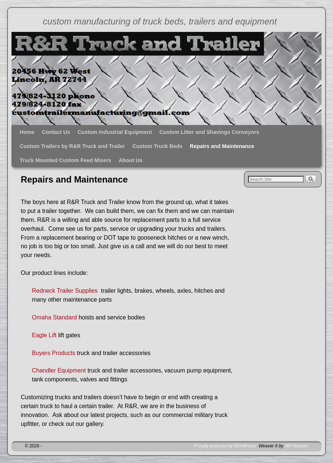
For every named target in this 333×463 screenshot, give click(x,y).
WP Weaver (296, 446)
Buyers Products (53, 353)
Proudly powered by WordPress (225, 446)
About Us (130, 160)
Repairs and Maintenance (222, 146)
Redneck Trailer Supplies (66, 291)
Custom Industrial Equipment (115, 132)
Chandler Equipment (59, 370)
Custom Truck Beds (157, 146)
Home (27, 132)
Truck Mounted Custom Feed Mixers (65, 160)
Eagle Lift (44, 335)
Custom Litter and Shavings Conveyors (209, 132)
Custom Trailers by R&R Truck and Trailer (72, 146)
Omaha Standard (54, 317)
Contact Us (56, 132)
